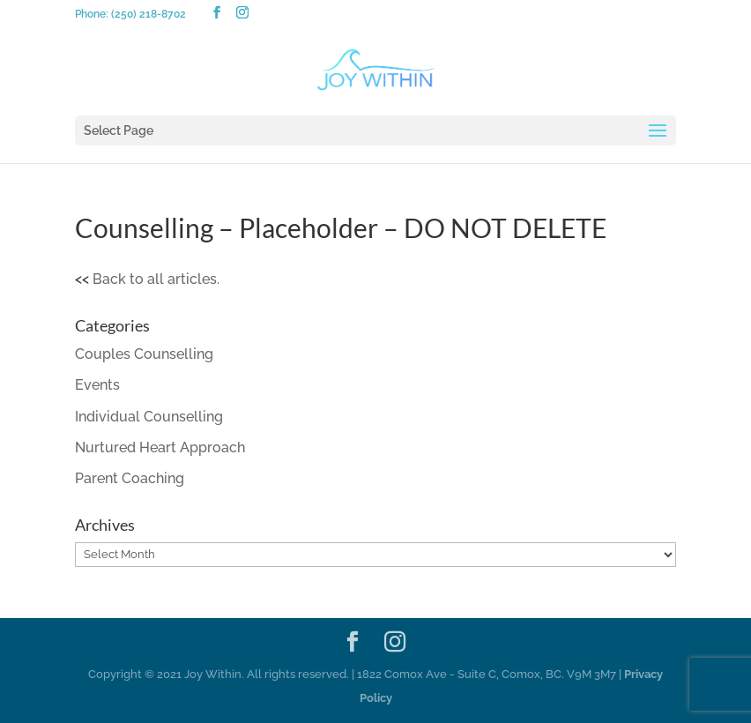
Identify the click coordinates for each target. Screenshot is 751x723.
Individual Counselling (149, 416)
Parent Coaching (129, 478)
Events (97, 384)
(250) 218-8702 (148, 14)
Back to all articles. (156, 279)
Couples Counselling (144, 354)
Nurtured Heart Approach (160, 447)
